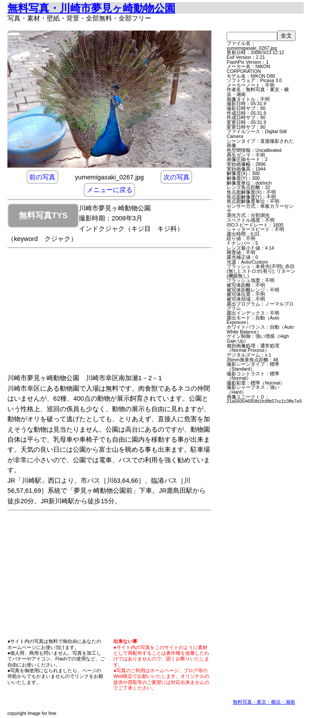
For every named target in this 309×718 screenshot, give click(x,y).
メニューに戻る (109, 189)
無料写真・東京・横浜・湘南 (264, 701)
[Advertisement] (118, 312)
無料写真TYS (43, 215)
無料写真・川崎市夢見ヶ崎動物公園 (91, 8)
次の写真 (176, 177)
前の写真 (42, 177)
